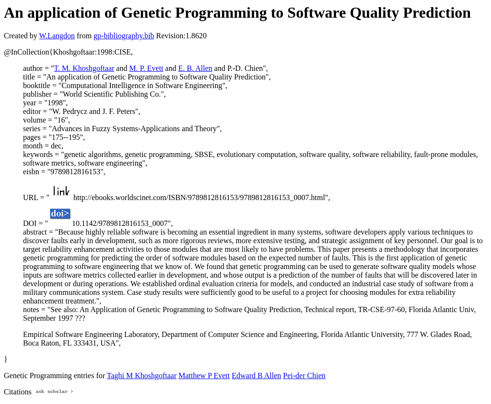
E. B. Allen (195, 68)
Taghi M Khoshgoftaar (142, 375)
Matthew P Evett (204, 375)
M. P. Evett (146, 68)
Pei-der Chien (304, 375)
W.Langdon (57, 36)
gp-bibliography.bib (124, 36)
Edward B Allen (256, 375)
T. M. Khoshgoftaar (84, 68)
